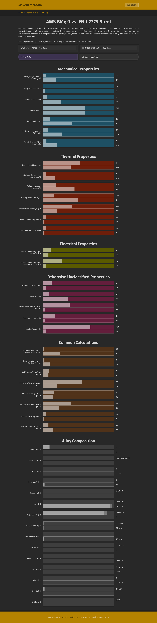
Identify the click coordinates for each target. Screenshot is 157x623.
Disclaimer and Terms (70, 617)
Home (20, 13)
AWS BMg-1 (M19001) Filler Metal (34, 48)
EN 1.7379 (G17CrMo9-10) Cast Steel (96, 48)
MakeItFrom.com (30, 5)
